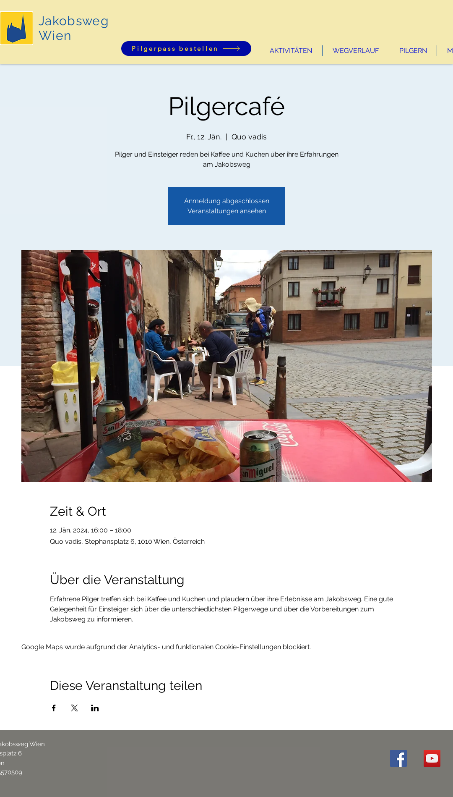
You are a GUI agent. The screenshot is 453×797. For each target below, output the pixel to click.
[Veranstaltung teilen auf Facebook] (54, 708)
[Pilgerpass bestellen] (186, 48)
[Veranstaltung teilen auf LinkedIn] (95, 708)
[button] (291, 50)
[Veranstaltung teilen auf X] (74, 708)
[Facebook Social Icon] (398, 758)
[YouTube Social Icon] (432, 758)
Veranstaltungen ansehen (226, 211)
